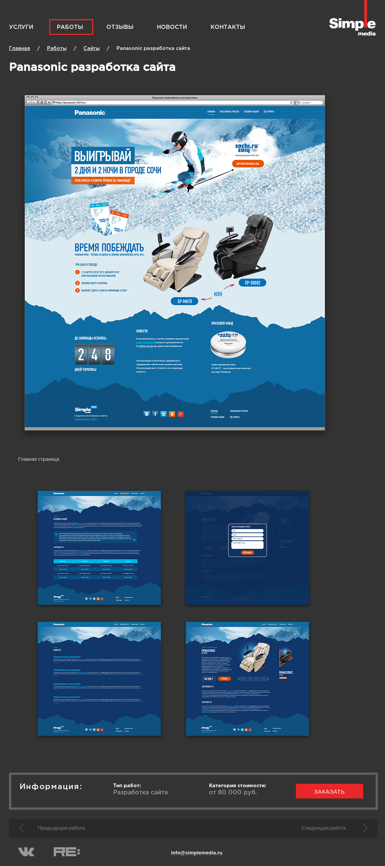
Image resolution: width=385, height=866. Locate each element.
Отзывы (119, 27)
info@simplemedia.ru (197, 852)
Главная (19, 49)
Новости (172, 27)
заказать (329, 791)
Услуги (21, 27)
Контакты (228, 27)
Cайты (91, 49)
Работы (70, 27)
